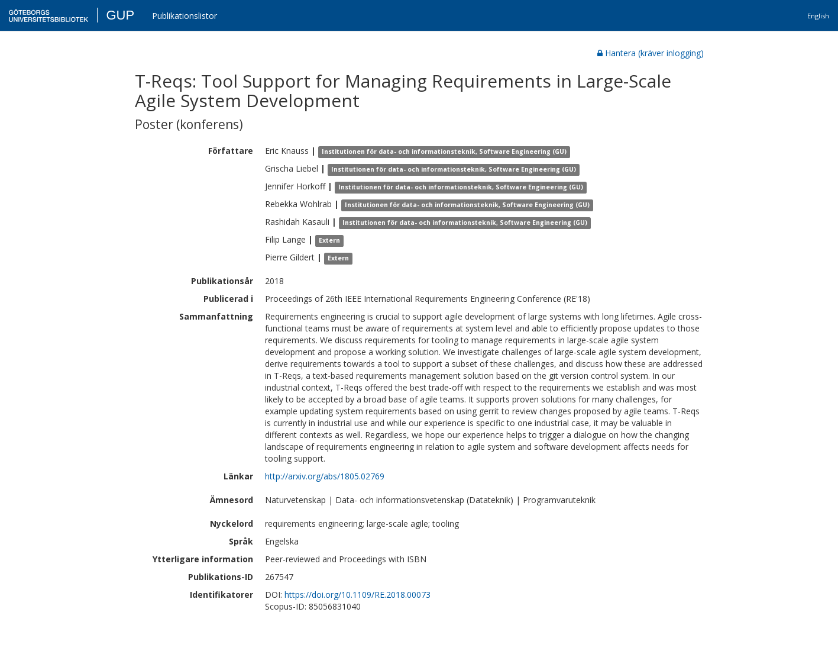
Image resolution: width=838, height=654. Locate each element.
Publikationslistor (184, 15)
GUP (120, 15)
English (818, 15)
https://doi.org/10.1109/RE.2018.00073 (357, 594)
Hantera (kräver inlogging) (650, 53)
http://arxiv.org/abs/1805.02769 (324, 476)
